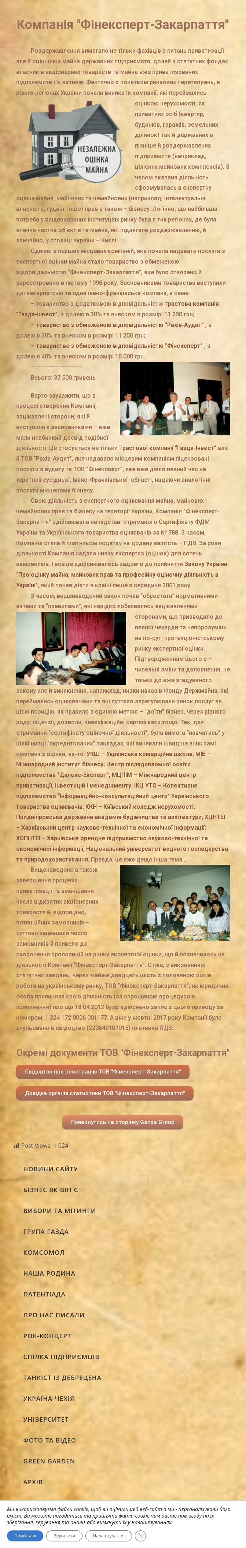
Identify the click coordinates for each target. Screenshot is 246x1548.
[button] (103, 1072)
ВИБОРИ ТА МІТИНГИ (59, 1210)
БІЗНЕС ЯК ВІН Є (50, 1190)
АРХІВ (33, 1482)
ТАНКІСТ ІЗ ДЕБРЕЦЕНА (62, 1377)
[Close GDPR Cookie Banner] (140, 1535)
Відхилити (64, 1536)
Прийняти (25, 1536)
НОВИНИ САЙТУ (50, 1169)
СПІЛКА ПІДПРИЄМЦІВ (61, 1356)
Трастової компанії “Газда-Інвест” (167, 447)
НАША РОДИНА (49, 1273)
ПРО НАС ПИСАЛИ (54, 1315)
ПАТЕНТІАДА (44, 1294)
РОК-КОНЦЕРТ (47, 1336)
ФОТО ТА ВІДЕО (50, 1440)
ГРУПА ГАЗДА (46, 1231)
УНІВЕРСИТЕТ (46, 1419)
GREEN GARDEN (49, 1461)
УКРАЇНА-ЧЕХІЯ (49, 1398)
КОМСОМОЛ (44, 1252)
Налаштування (109, 1536)
